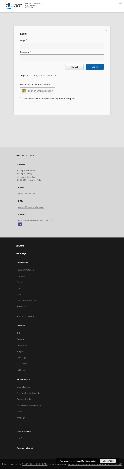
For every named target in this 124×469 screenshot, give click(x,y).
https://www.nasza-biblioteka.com (35, 220)
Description (22, 363)
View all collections (25, 315)
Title (19, 333)
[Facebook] (20, 224)
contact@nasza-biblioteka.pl (31, 207)
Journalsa (21, 276)
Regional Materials (25, 269)
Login (23, 40)
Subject (20, 351)
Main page (21, 253)
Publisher (21, 369)
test (18, 288)
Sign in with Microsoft (37, 91)
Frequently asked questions (29, 393)
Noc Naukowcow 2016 (27, 300)
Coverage (21, 357)
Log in (19, 437)
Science (20, 282)
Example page (23, 387)
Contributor (22, 345)
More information (88, 461)
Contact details (24, 399)
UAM (19, 294)
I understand (108, 461)
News (19, 411)
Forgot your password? (45, 75)
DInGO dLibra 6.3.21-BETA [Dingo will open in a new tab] (34, 464)
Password (25, 52)
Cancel (74, 67)
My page (21, 417)
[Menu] (120, 2)
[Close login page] (106, 30)
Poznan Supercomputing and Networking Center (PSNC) (95, 464)
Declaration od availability (29, 405)
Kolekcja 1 (21, 306)
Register (25, 75)
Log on (95, 66)
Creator (20, 339)
